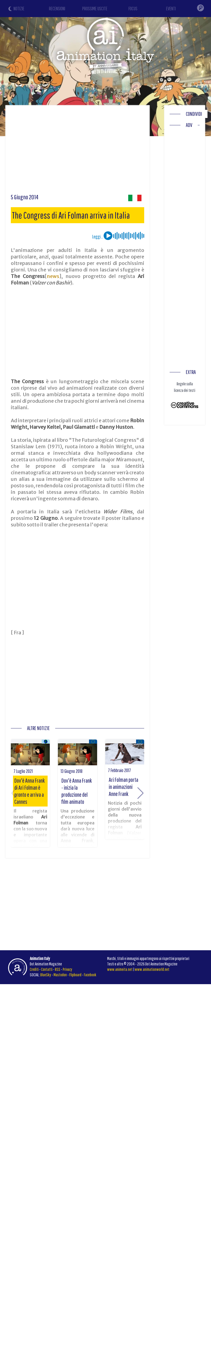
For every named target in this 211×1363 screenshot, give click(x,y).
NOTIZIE (19, 8)
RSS (57, 969)
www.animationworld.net (152, 969)
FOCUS (132, 8)
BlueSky (45, 974)
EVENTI (171, 8)
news (53, 276)
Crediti (34, 969)
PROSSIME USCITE (94, 8)
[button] (140, 793)
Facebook (90, 974)
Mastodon (60, 974)
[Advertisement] (104, 151)
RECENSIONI (57, 8)
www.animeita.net (120, 969)
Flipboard (75, 974)
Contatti (46, 969)
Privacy (67, 969)
